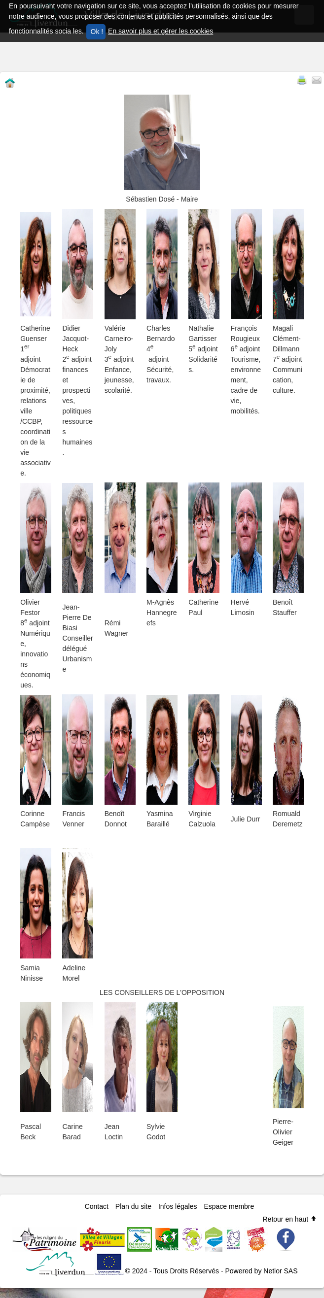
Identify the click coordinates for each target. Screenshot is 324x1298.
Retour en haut (289, 1219)
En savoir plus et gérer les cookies (160, 31)
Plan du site (133, 1206)
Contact (96, 1206)
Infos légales (177, 1206)
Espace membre (229, 1206)
